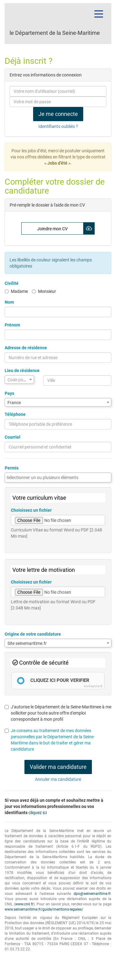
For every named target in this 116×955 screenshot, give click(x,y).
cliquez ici (37, 812)
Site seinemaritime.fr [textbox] (27, 643)
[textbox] (19, 379)
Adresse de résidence (26, 347)
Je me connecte (58, 114)
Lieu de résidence (22, 370)
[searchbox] (58, 477)
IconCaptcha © (93, 686)
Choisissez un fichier (31, 510)
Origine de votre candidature (33, 634)
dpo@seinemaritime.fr (92, 893)
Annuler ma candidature (58, 779)
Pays (9, 393)
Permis (12, 467)
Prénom (12, 324)
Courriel (12, 437)
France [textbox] (14, 402)
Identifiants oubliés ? (58, 126)
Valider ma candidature (58, 767)
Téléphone (15, 414)
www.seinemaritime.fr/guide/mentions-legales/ (44, 909)
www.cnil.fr (24, 904)
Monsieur (44, 291)
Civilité (12, 283)
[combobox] (19, 379)
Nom (9, 302)
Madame (16, 291)
